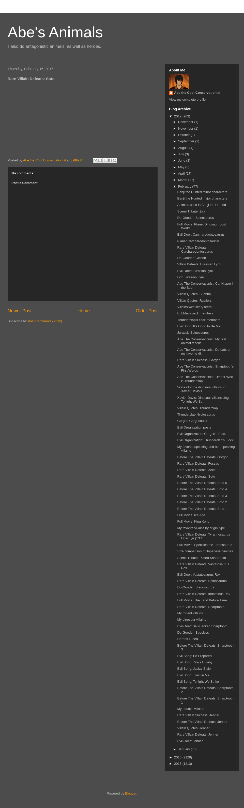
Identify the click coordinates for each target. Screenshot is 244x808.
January (184, 749)
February (185, 186)
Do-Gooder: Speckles (193, 632)
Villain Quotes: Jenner (193, 728)
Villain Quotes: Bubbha (194, 294)
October (184, 135)
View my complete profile (187, 99)
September (186, 141)
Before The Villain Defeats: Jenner (202, 722)
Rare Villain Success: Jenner (198, 715)
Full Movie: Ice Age (191, 515)
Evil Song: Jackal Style (194, 668)
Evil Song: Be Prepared (194, 656)
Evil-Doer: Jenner (190, 741)
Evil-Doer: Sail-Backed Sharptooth (202, 626)
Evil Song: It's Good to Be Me (198, 326)
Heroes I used (187, 639)
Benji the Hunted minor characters (202, 192)
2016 (178, 757)
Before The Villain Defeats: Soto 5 (202, 483)
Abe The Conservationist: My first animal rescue (201, 341)
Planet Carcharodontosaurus (198, 241)
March (183, 180)
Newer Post (20, 310)
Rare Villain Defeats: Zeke (196, 470)
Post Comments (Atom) (45, 321)
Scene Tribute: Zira (191, 211)
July (181, 154)
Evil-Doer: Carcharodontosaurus (200, 234)
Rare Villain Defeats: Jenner (197, 734)
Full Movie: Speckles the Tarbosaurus (204, 545)
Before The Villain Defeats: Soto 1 (202, 509)
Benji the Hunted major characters (202, 198)
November (186, 128)
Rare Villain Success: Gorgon (198, 360)
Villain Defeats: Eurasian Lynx (199, 264)
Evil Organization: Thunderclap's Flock (205, 440)
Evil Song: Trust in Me (193, 675)
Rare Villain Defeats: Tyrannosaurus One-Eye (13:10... (203, 536)
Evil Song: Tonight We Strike (198, 681)
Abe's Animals (55, 32)
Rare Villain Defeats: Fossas (198, 463)
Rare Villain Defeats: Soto (196, 476)
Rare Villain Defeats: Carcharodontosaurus (195, 249)
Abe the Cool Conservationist (197, 93)
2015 (178, 764)
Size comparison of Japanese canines (205, 551)
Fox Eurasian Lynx (190, 277)
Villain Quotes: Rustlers (194, 300)
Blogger (130, 793)
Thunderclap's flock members (198, 320)
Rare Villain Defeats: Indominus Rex (203, 594)
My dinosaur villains (191, 619)
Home (84, 310)
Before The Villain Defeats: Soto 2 (202, 502)
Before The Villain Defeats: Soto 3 (202, 496)
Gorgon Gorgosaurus (192, 421)
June (182, 160)
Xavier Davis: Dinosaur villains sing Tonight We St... (202, 400)
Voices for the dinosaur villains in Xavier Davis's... (201, 389)
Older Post (147, 310)
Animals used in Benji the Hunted (201, 205)
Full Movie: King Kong (193, 521)
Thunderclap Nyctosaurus (196, 414)
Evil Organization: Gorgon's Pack (201, 434)
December (186, 122)
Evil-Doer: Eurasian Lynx (195, 271)
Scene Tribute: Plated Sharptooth (201, 558)
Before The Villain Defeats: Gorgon (202, 457)
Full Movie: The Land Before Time (202, 600)
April (182, 173)
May (181, 167)
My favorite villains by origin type (201, 528)
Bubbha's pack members (195, 313)
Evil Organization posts (194, 427)
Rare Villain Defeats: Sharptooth (200, 607)
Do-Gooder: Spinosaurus (195, 218)
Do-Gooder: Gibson (191, 258)
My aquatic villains (190, 709)
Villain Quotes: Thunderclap (197, 408)
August (183, 148)
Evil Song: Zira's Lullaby (194, 662)
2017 (178, 116)
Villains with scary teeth (194, 307)
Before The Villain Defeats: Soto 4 (202, 489)
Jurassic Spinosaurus (193, 332)
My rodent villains (190, 613)
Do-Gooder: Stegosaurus (195, 587)
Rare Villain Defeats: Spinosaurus (201, 581)
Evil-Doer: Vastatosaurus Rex (198, 574)
